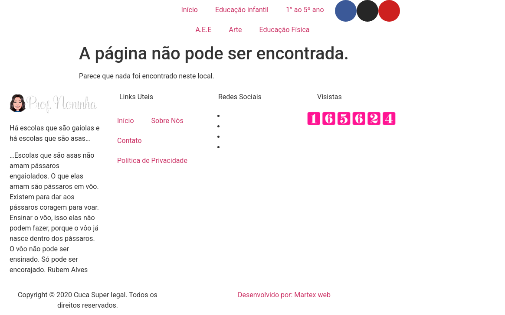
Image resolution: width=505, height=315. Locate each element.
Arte (235, 30)
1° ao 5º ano (305, 10)
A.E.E (203, 30)
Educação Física (284, 30)
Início (189, 10)
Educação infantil (242, 10)
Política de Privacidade (152, 160)
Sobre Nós (167, 121)
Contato (129, 140)
